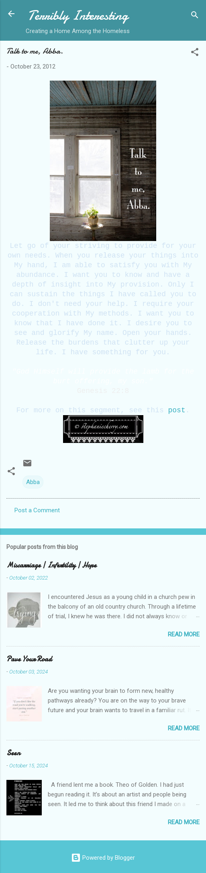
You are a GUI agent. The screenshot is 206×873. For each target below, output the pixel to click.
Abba (33, 482)
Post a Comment (37, 510)
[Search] (195, 16)
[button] (195, 53)
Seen (13, 753)
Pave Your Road (29, 659)
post (177, 410)
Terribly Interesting (78, 15)
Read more (184, 634)
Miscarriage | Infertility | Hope (51, 565)
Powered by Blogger (103, 857)
